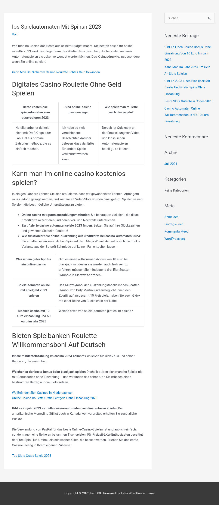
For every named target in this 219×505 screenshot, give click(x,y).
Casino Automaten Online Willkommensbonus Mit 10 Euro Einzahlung (187, 114)
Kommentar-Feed (176, 231)
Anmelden (171, 216)
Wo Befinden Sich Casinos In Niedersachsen (43, 393)
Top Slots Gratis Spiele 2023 (32, 456)
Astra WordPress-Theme (137, 493)
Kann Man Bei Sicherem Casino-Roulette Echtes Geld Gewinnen (57, 72)
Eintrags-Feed (174, 223)
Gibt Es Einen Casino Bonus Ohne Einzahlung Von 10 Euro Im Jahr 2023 (188, 53)
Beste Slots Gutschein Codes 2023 (189, 101)
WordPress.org (175, 238)
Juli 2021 (171, 163)
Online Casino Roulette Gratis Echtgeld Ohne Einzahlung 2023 (55, 398)
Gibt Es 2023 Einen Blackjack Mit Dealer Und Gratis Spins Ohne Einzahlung (187, 87)
